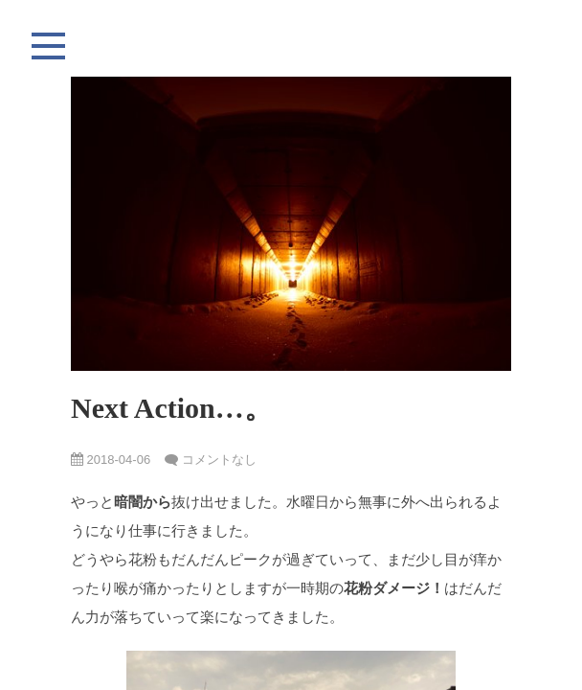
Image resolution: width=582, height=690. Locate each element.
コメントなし (219, 459)
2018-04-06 (110, 459)
